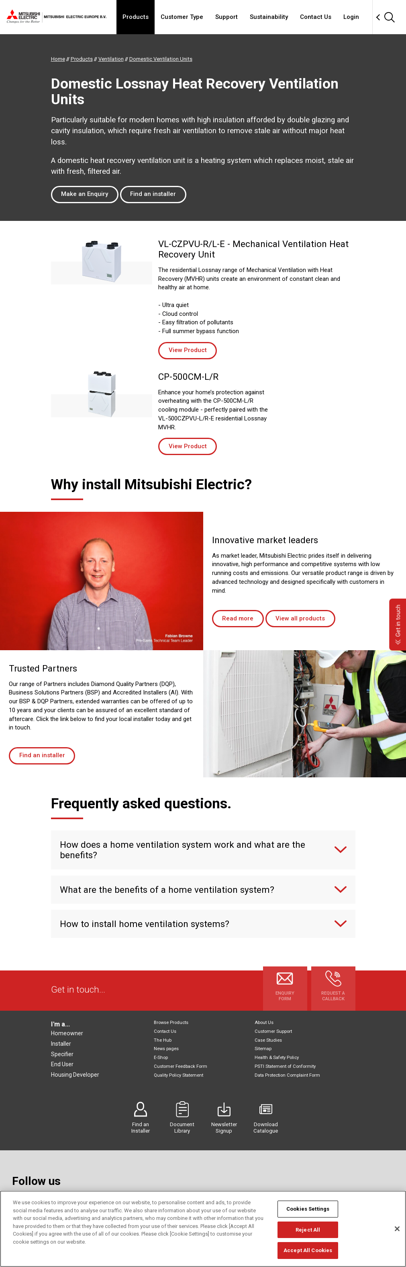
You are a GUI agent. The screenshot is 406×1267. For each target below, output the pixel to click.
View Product (188, 350)
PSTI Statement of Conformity (285, 1066)
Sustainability (269, 17)
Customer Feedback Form (180, 1066)
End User (62, 1064)
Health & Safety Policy (277, 1057)
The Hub (162, 1040)
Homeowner (67, 1033)
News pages (166, 1048)
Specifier (62, 1054)
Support (226, 17)
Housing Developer (75, 1074)
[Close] (397, 1229)
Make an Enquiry (84, 194)
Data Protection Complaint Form (287, 1075)
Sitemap (263, 1048)
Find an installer (153, 194)
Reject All (308, 1230)
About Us (264, 1022)
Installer (61, 1043)
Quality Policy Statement (178, 1075)
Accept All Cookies (308, 1250)
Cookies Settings (307, 1209)
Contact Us (315, 17)
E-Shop (161, 1057)
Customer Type (182, 17)
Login (351, 17)
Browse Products (171, 1022)
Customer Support (273, 1031)
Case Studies (268, 1040)
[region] (203, 1229)
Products (135, 17)
